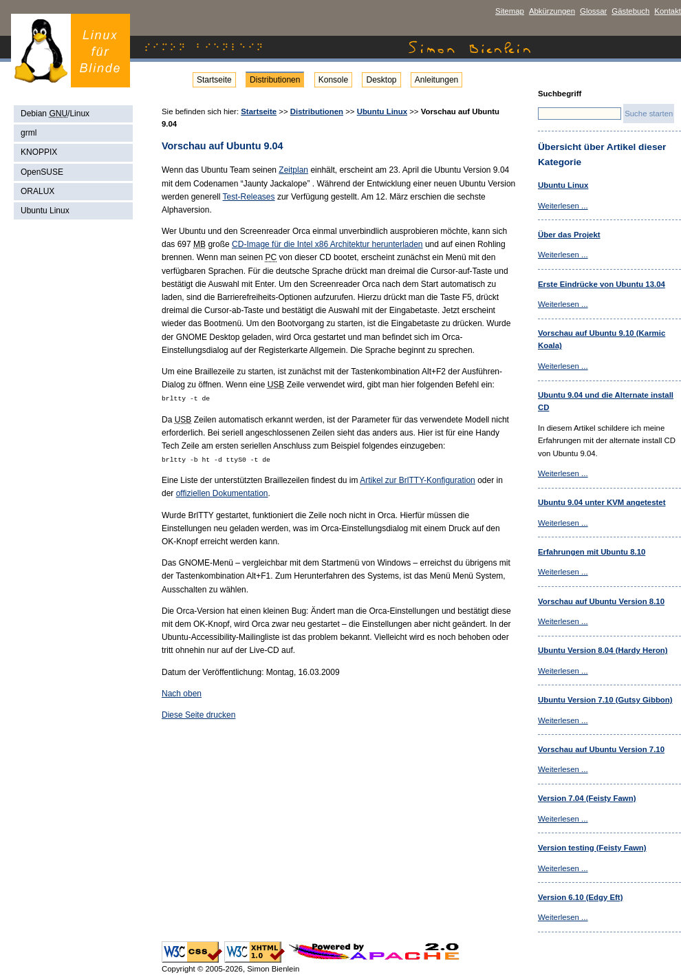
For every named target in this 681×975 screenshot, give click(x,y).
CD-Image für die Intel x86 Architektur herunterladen (327, 244)
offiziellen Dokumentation (222, 493)
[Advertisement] (75, 440)
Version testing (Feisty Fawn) (592, 848)
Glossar (593, 11)
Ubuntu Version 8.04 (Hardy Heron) (603, 650)
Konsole (333, 80)
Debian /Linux (55, 113)
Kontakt (667, 11)
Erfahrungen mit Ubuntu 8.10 (591, 552)
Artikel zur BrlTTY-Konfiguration (417, 480)
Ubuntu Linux (45, 210)
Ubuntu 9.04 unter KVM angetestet (601, 502)
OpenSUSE (42, 172)
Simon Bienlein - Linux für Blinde (70, 50)
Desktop (381, 80)
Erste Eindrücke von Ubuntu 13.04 (601, 284)
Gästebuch (630, 11)
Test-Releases (249, 197)
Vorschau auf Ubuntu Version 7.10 (601, 749)
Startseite (214, 80)
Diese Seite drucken (198, 715)
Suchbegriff (559, 93)
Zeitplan (293, 170)
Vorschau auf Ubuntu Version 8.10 (601, 601)
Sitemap (509, 11)
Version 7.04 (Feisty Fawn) (587, 798)
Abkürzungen (552, 11)
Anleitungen (436, 80)
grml (28, 133)
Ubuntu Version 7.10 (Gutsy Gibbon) (605, 700)
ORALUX (37, 191)
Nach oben (182, 693)
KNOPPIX (39, 152)
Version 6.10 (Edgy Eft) (580, 897)
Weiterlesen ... (563, 206)
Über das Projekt (569, 235)
